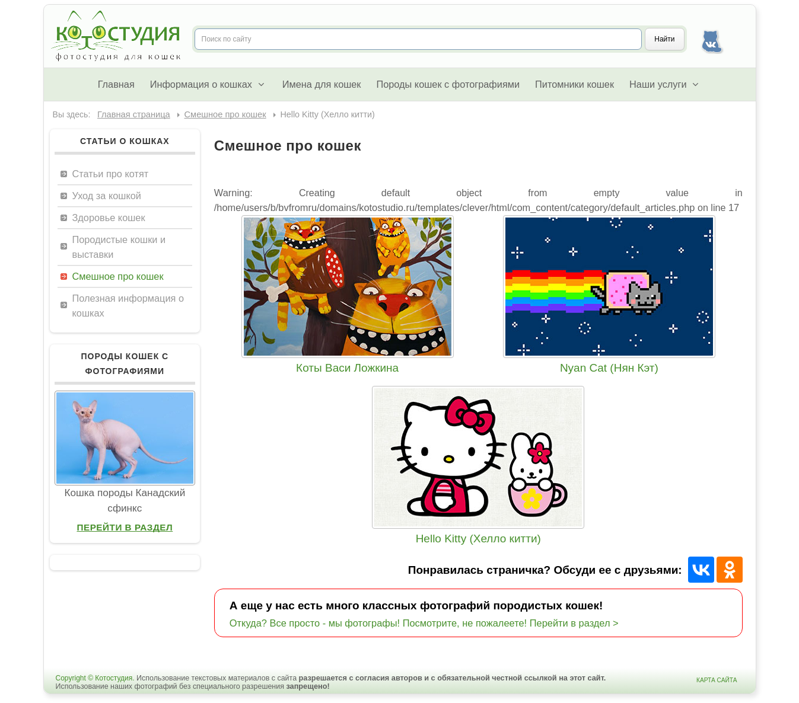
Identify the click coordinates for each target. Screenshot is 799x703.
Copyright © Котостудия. (95, 678)
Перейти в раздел (125, 527)
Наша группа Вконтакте (711, 39)
